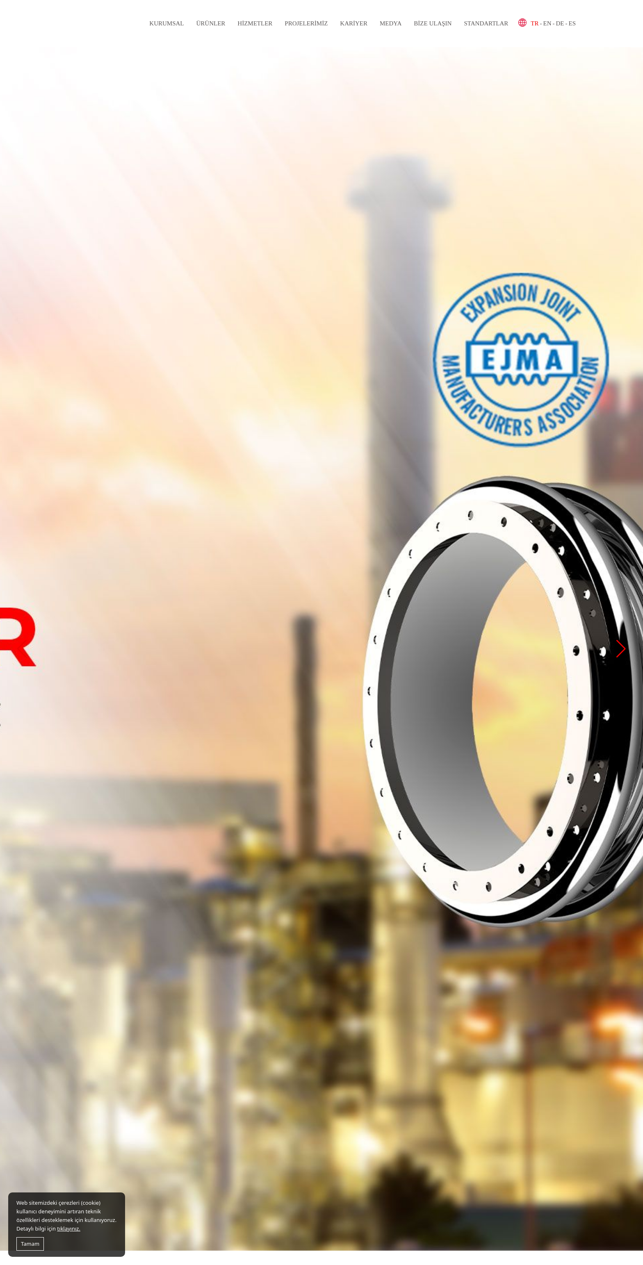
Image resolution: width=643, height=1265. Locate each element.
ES (572, 23)
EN (547, 23)
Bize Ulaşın (432, 23)
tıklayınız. (68, 1228)
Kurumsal (166, 23)
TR (534, 23)
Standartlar (486, 23)
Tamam (30, 1243)
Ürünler (210, 23)
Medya (390, 23)
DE (560, 23)
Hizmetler (254, 23)
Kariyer (353, 23)
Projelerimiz (306, 23)
